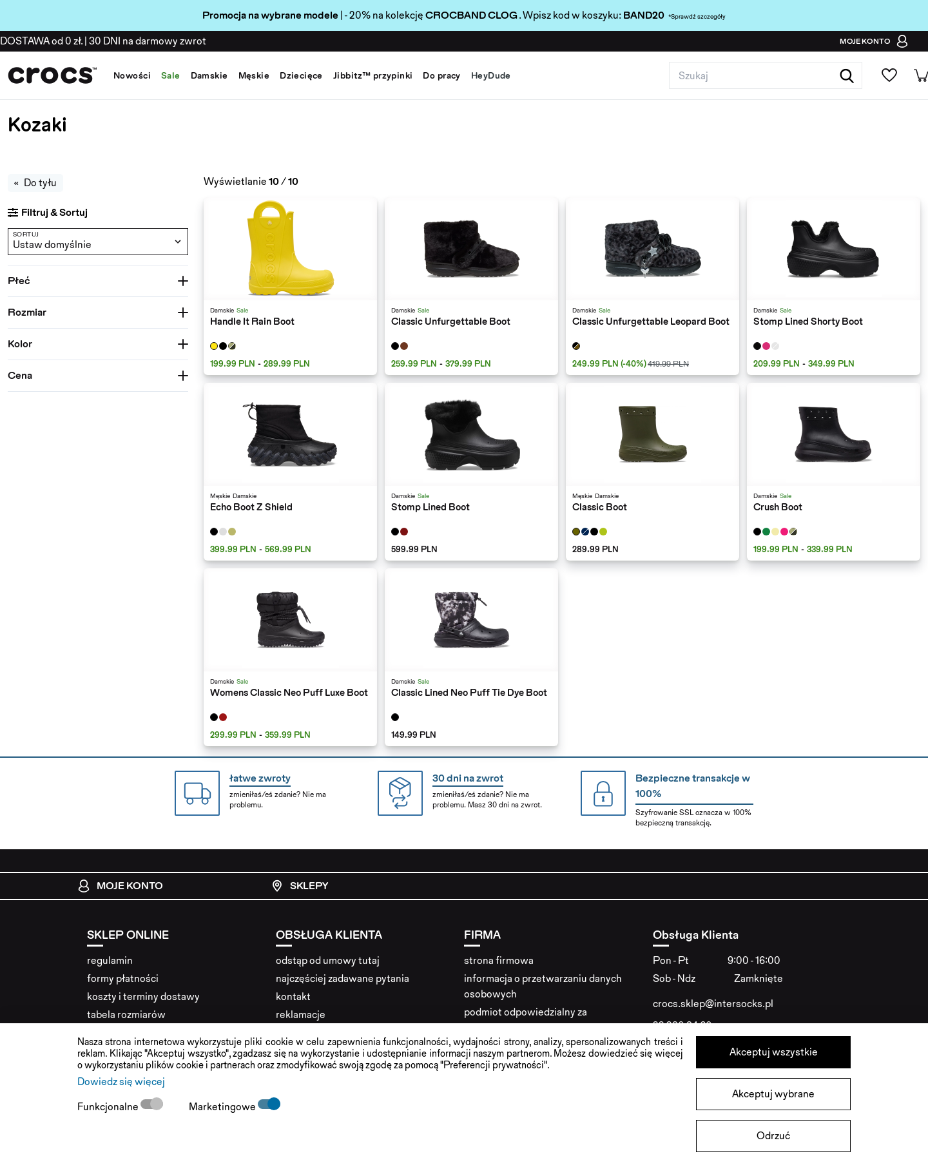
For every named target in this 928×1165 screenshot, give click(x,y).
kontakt (293, 996)
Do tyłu (35, 183)
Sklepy (299, 886)
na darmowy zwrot (147, 41)
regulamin (110, 960)
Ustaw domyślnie (52, 244)
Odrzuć (773, 1136)
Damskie (209, 75)
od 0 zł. (41, 41)
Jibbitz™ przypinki (373, 75)
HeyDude (491, 75)
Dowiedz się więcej (121, 1081)
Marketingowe (223, 1107)
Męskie (254, 75)
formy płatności (123, 978)
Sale (170, 75)
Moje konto (120, 886)
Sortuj (26, 234)
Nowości (132, 75)
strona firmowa (499, 960)
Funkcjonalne (108, 1107)
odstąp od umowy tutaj (328, 960)
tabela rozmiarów (126, 1014)
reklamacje (300, 1014)
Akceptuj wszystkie (774, 1052)
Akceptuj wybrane (773, 1094)
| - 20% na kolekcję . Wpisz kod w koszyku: (412, 15)
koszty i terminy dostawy (143, 996)
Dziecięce (301, 75)
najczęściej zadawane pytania (342, 978)
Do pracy (441, 75)
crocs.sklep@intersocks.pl (713, 1003)
